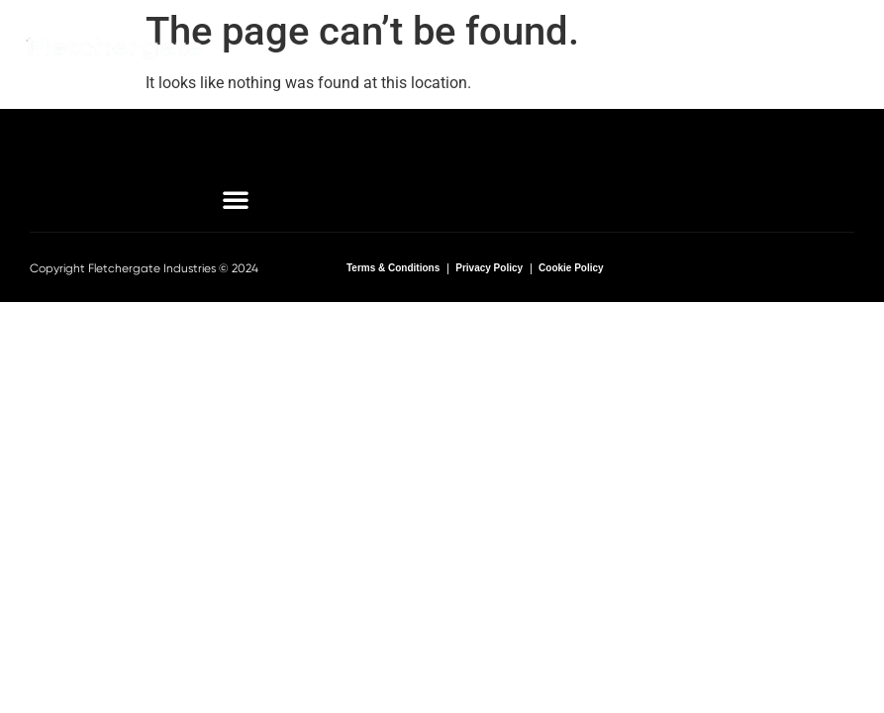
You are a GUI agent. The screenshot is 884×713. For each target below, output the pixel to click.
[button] (779, 48)
